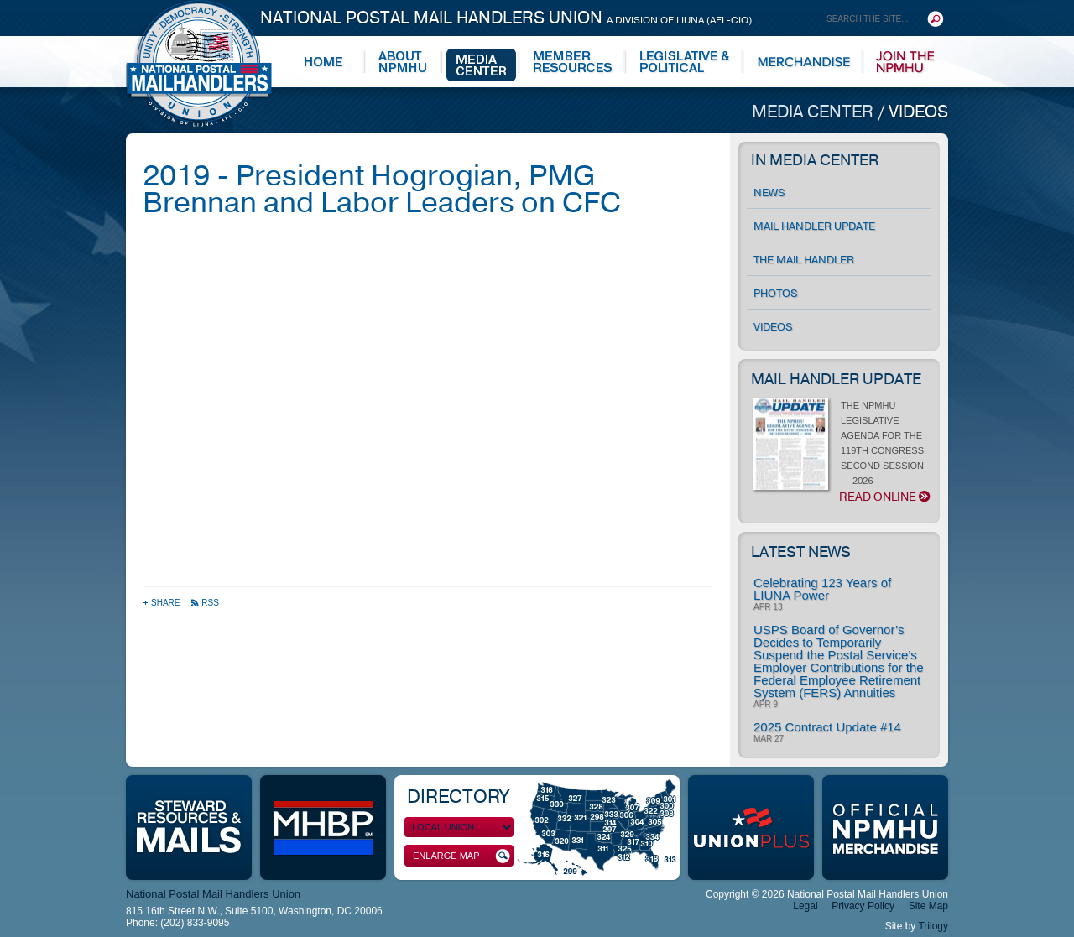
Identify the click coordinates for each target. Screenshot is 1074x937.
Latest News (801, 552)
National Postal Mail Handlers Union (506, 18)
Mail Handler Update (814, 226)
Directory (457, 796)
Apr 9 (765, 704)
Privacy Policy (863, 906)
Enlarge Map (461, 856)
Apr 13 (767, 607)
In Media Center (814, 160)
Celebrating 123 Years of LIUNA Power (822, 588)
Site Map (928, 906)
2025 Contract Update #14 (827, 727)
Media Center (815, 112)
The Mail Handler (803, 260)
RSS (204, 602)
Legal (805, 906)
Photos (775, 293)
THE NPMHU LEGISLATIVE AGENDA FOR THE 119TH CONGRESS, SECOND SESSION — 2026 (842, 452)
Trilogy (933, 926)
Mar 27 (768, 739)
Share (162, 602)
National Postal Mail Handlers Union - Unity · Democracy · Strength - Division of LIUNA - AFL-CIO (199, 63)
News (769, 192)
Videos (918, 112)
